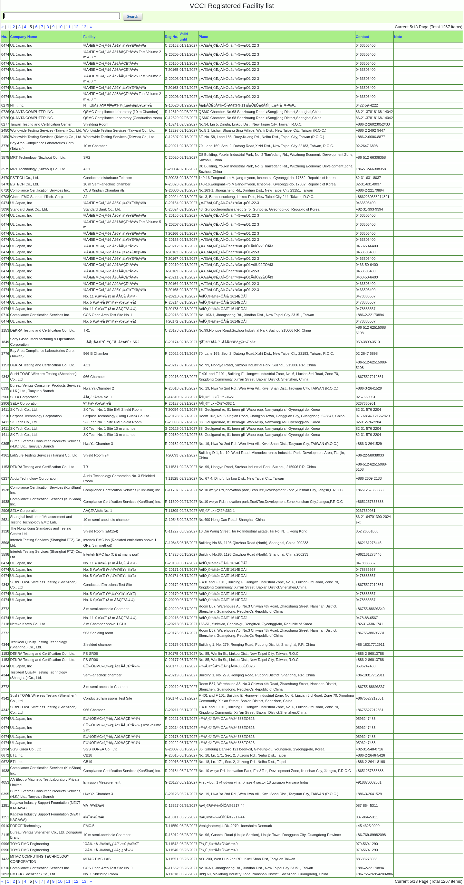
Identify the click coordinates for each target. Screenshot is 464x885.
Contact (362, 37)
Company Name (23, 37)
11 (68, 26)
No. (4, 37)
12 (76, 26)
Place (203, 37)
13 (84, 26)
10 (60, 26)
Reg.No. (172, 37)
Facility (89, 37)
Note (398, 37)
